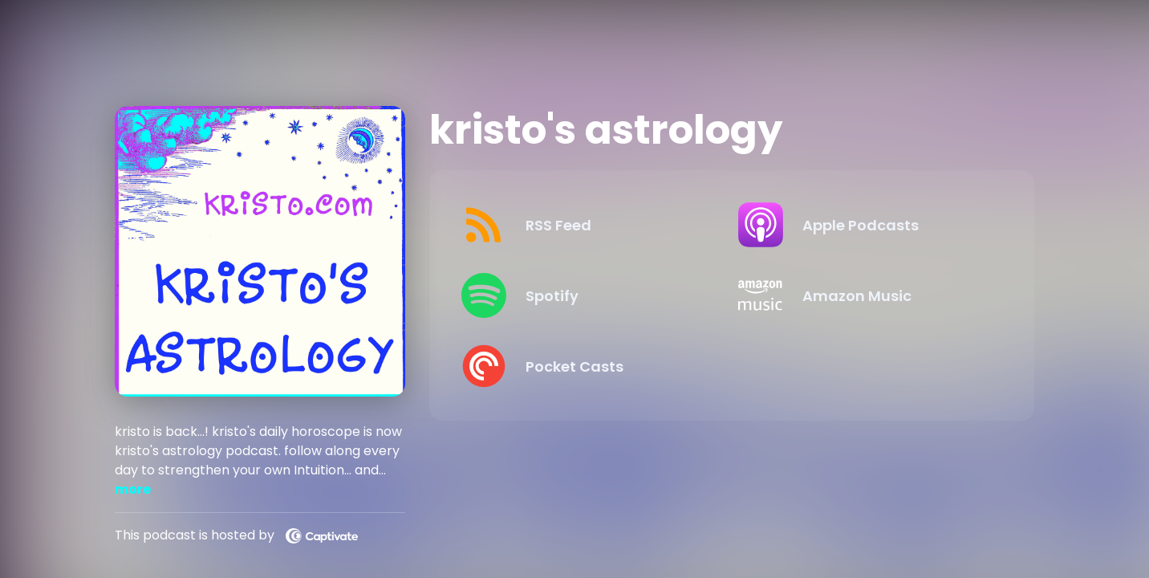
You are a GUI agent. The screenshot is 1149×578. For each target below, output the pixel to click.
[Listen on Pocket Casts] (587, 366)
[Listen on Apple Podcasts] (864, 225)
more (133, 489)
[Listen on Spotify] (587, 295)
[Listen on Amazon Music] (864, 295)
